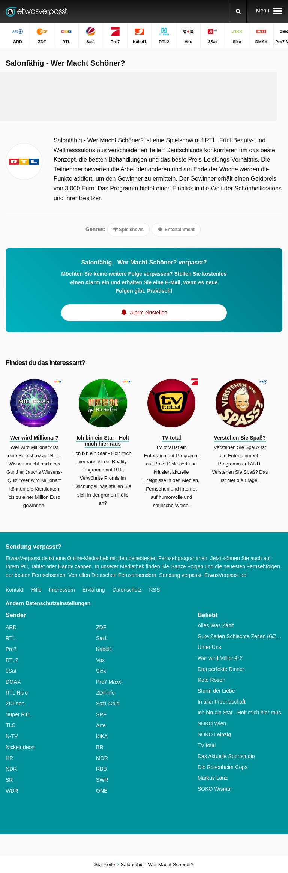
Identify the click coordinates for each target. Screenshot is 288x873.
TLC (10, 725)
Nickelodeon (20, 747)
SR (9, 780)
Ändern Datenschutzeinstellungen (48, 603)
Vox (100, 660)
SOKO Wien (212, 723)
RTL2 (12, 660)
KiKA (102, 736)
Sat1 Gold (107, 704)
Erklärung (93, 590)
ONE (101, 791)
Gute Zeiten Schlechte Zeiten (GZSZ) (240, 636)
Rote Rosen (211, 680)
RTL (10, 638)
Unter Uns (209, 647)
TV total (207, 745)
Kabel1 (104, 649)
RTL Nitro (17, 693)
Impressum (62, 590)
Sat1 (101, 638)
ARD (11, 627)
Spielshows (128, 229)
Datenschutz (127, 590)
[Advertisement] (144, 96)
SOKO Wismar (215, 789)
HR (9, 758)
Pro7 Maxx (108, 682)
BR (99, 747)
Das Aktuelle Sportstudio (226, 756)
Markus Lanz (213, 778)
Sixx (101, 671)
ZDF (101, 627)
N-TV (12, 736)
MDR (102, 758)
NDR (11, 769)
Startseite (104, 864)
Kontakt (14, 590)
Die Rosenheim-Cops (223, 767)
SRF (101, 714)
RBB (101, 769)
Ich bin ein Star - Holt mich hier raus (239, 713)
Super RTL (18, 714)
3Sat (11, 671)
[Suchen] (238, 11)
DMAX (13, 682)
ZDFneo (15, 704)
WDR (12, 791)
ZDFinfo (105, 693)
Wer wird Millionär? (220, 658)
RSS (154, 590)
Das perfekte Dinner (221, 669)
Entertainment (176, 229)
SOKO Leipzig (214, 734)
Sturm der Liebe (216, 691)
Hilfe (36, 590)
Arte (101, 725)
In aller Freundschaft (222, 702)
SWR (102, 780)
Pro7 (11, 649)
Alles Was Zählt (216, 625)
